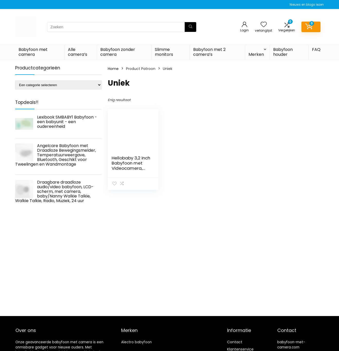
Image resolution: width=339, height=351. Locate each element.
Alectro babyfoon (136, 342)
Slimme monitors (164, 52)
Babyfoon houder (283, 52)
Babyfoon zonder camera (117, 52)
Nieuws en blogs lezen (307, 4)
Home (113, 68)
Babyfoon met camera (33, 52)
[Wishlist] (264, 25)
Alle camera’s (77, 52)
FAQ (316, 49)
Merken (256, 54)
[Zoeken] (190, 27)
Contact (234, 342)
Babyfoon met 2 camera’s (209, 52)
